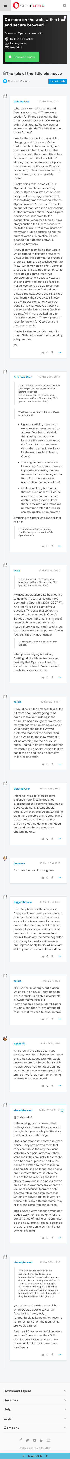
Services (11, 1389)
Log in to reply (57, 70)
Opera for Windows (18, 69)
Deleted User (22, 90)
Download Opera (24, 45)
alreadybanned (23, 1098)
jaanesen (19, 851)
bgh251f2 (19, 1032)
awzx (17, 559)
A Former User (23, 365)
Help (7, 1398)
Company (11, 1416)
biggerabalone (23, 890)
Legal (8, 1407)
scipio (17, 690)
